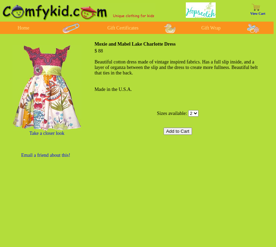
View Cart (257, 13)
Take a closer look (46, 133)
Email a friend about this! (45, 155)
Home (23, 28)
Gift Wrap (210, 28)
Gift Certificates (123, 28)
